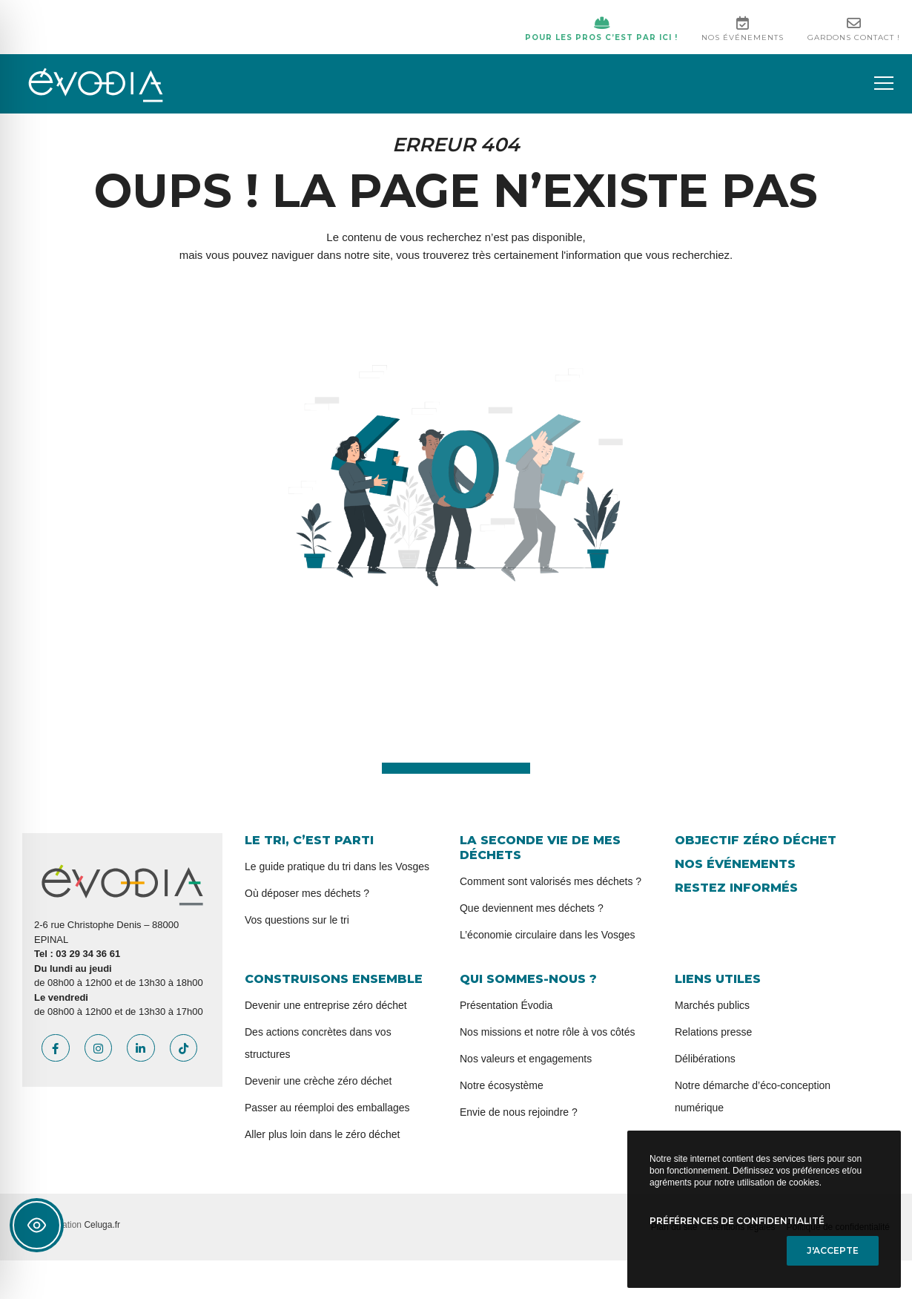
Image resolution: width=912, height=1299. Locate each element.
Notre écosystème (501, 1085)
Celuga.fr (102, 1225)
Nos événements (742, 29)
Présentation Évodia (506, 1005)
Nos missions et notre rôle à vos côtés (547, 1032)
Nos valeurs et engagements (526, 1059)
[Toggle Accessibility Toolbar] (36, 1225)
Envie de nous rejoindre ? (519, 1112)
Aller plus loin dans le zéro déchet (322, 1134)
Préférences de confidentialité (737, 1220)
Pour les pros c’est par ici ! (601, 29)
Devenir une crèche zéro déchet (318, 1081)
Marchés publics (712, 1005)
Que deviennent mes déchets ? (532, 908)
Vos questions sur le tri (297, 920)
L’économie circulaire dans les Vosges (547, 935)
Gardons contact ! (853, 29)
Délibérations (705, 1059)
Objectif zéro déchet (755, 840)
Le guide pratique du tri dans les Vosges (337, 866)
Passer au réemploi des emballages (327, 1108)
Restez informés (736, 888)
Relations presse (713, 1032)
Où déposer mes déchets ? (307, 893)
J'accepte (833, 1250)
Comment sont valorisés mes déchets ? (550, 881)
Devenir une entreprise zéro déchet (326, 1005)
